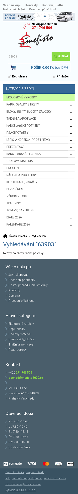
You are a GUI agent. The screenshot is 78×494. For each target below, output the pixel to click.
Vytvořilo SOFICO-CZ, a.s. (20, 490)
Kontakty (31, 5)
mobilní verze (32, 484)
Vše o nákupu (12, 5)
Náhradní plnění (14, 9)
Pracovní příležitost (42, 9)
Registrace (19, 76)
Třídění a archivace (21, 344)
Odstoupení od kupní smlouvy (28, 285)
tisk (7, 478)
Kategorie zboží (39, 89)
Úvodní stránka (18, 236)
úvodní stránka (14, 472)
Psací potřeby (18, 349)
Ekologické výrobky (21, 323)
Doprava (14, 295)
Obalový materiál (20, 334)
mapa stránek (35, 472)
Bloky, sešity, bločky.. (22, 339)
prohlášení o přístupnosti (27, 478)
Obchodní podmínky (22, 280)
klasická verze (13, 484)
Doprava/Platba (52, 5)
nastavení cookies (55, 478)
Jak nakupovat (18, 274)
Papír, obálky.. (17, 329)
